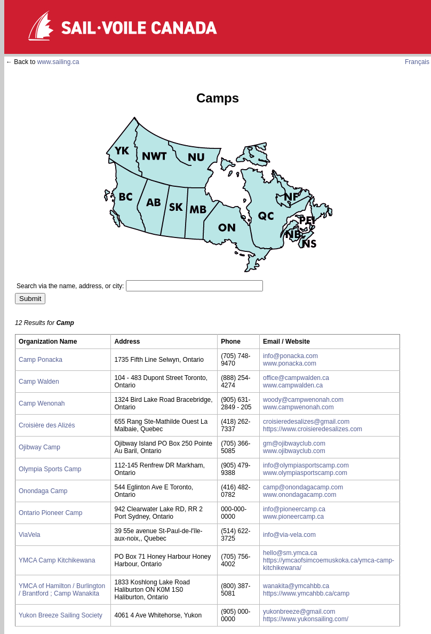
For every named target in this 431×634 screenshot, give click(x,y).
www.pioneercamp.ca (293, 516)
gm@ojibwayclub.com (294, 443)
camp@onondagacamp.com (303, 487)
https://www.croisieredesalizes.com (312, 429)
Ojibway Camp (39, 447)
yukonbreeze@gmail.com (299, 611)
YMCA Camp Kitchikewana (57, 560)
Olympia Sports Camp (50, 469)
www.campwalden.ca (293, 385)
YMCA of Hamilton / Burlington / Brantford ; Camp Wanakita (62, 589)
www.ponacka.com (289, 363)
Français (417, 62)
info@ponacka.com (290, 356)
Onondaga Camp (43, 491)
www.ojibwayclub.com (294, 451)
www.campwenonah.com (298, 407)
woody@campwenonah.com (303, 399)
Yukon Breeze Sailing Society (60, 615)
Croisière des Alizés (47, 425)
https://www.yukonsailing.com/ (305, 619)
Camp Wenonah (42, 403)
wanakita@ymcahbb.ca (296, 586)
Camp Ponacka (40, 359)
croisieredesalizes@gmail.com (306, 421)
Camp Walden (39, 381)
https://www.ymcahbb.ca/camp (306, 593)
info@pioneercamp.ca (294, 509)
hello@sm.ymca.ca (290, 553)
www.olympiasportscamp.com (305, 473)
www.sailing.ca (58, 62)
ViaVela (29, 534)
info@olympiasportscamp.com (306, 465)
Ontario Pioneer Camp (50, 513)
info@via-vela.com (289, 534)
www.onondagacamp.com (299, 494)
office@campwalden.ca (296, 378)
